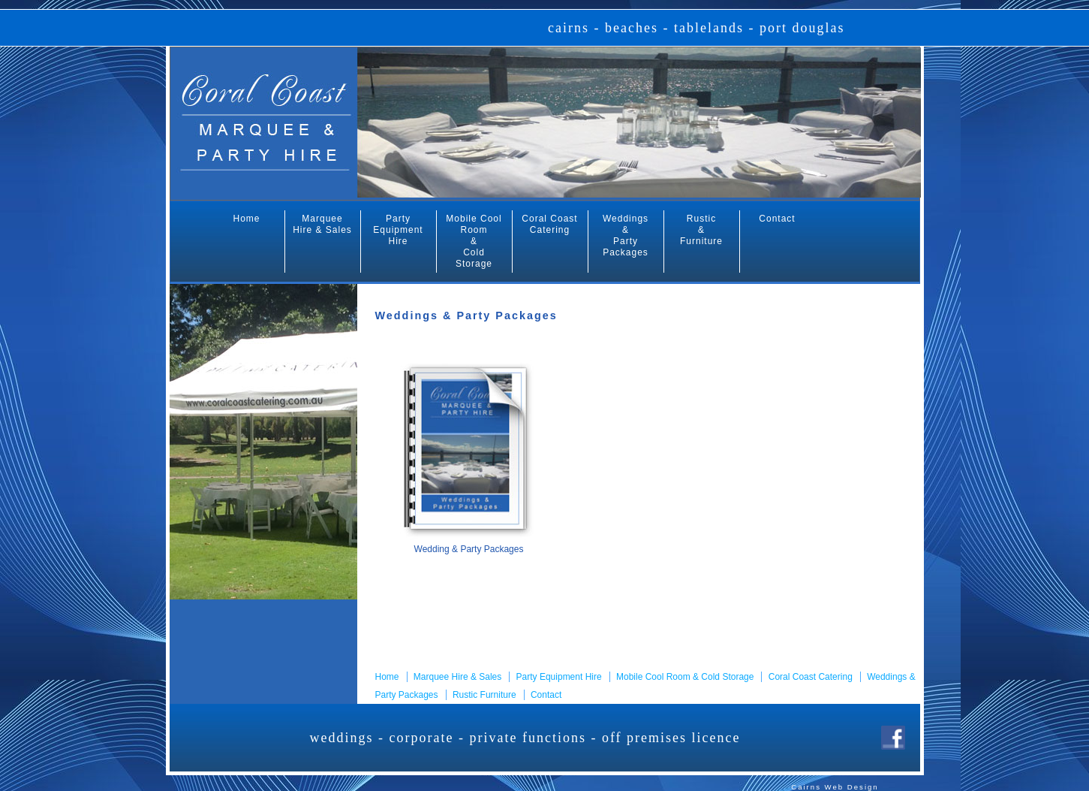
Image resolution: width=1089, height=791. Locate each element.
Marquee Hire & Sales (322, 224)
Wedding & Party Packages (469, 549)
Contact (777, 218)
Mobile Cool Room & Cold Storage (473, 241)
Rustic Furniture (484, 695)
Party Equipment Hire (398, 229)
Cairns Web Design (834, 787)
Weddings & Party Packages (625, 235)
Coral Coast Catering (549, 224)
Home (246, 218)
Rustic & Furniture (701, 229)
